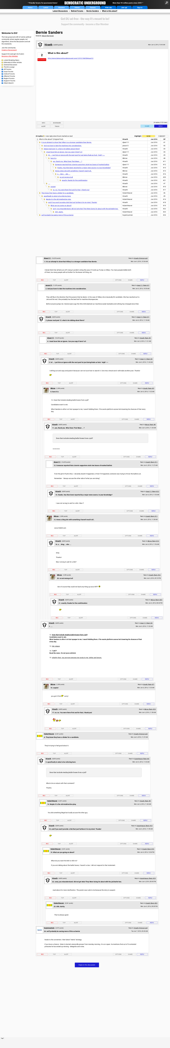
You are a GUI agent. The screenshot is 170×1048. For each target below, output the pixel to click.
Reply (161, 126)
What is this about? (109, 11)
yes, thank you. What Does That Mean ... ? (67, 161)
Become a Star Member (10, 56)
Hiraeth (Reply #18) (148, 849)
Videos (77, 8)
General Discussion (10, 65)
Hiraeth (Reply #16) (155, 575)
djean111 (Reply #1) (143, 285)
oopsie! (53, 187)
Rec (42, 280)
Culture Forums (9, 74)
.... (49, 183)
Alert (43, 126)
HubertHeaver (49, 734)
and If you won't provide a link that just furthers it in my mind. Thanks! (72, 202)
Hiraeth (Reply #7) (148, 684)
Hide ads (108, 8)
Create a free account (9, 50)
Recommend (42, 59)
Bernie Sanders (92, 11)
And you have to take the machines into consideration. (63, 146)
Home (30, 8)
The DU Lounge (9, 67)
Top (54, 280)
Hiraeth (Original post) (141, 258)
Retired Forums (77, 11)
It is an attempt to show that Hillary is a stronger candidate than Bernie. (66, 142)
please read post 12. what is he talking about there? (62, 149)
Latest (45, 8)
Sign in (139, 8)
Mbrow (53, 388)
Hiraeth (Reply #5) (148, 388)
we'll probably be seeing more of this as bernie (57, 215)
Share (147, 126)
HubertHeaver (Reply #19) (148, 878)
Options (118, 280)
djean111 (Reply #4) (146, 359)
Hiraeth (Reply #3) (145, 338)
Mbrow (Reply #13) (153, 541)
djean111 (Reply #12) (152, 491)
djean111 (47, 258)
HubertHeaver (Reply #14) (145, 826)
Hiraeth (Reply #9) (145, 801)
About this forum (48, 36)
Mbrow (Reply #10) (150, 709)
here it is (53, 158)
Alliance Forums (9, 76)
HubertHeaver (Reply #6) (141, 759)
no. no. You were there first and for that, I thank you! (71, 190)
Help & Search (9, 83)
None (148, 136)
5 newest (161, 136)
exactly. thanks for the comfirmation (74, 180)
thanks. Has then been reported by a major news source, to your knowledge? (84, 168)
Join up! (124, 8)
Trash (57, 126)
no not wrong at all (66, 177)
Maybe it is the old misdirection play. (58, 199)
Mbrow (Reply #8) (150, 424)
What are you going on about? (61, 205)
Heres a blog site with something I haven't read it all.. (73, 171)
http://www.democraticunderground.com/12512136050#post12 (70, 58)
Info (43, 123)
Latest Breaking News (11, 60)
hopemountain (49, 928)
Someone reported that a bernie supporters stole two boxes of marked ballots (82, 164)
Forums (93, 8)
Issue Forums (8, 71)
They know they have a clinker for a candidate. (57, 193)
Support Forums (9, 81)
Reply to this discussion (87, 965)
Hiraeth (48, 44)
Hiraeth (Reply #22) (151, 903)
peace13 (49, 285)
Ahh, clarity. (59, 212)
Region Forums (9, 78)
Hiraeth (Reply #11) (151, 462)
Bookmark (57, 123)
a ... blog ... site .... (63, 174)
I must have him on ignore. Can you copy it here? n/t (64, 152)
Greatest (61, 8)
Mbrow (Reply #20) (156, 600)
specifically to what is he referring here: (57, 196)
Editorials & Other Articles (13, 62)
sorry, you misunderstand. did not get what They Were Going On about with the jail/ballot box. (85, 209)
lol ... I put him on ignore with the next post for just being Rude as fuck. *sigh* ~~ (76, 155)
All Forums (7, 69)
